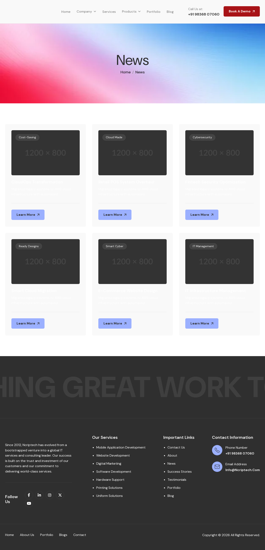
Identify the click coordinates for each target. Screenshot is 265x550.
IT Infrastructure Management (215, 290)
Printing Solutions (109, 488)
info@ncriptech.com (242, 470)
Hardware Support (110, 479)
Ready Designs (29, 246)
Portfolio (153, 12)
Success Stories (179, 471)
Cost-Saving (27, 137)
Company (84, 11)
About (172, 455)
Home (65, 12)
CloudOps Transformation (37, 182)
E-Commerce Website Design (128, 290)
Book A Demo (240, 11)
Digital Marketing (108, 463)
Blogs (63, 535)
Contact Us (176, 447)
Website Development (113, 455)
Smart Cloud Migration (34, 290)
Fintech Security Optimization (215, 182)
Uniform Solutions (109, 496)
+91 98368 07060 (203, 14)
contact (79, 535)
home (125, 72)
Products (129, 11)
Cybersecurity (202, 137)
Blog (170, 12)
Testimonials (176, 479)
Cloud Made (114, 137)
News (171, 463)
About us (27, 535)
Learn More (26, 214)
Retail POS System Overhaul (126, 182)
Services (109, 12)
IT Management (203, 246)
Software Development (113, 471)
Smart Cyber (114, 246)
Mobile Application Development (121, 447)
